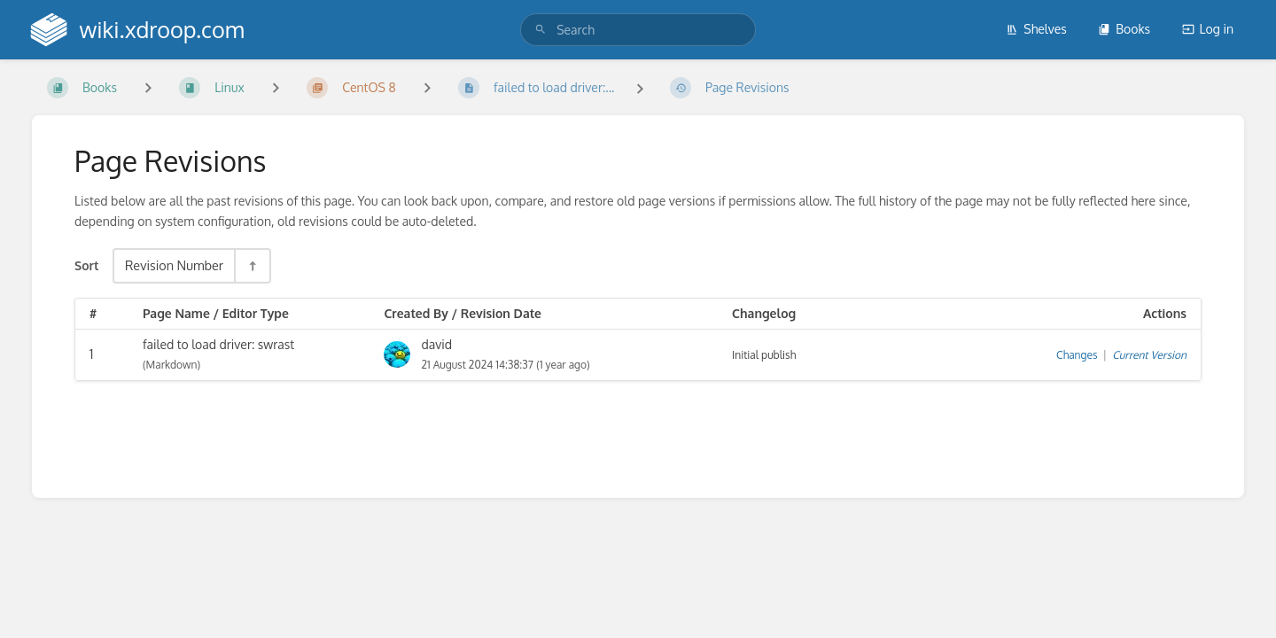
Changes (1076, 355)
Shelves (1036, 28)
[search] (638, 29)
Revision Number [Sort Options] (174, 265)
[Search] (540, 29)
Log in (1207, 28)
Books (1124, 28)
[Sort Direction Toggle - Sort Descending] (251, 265)
